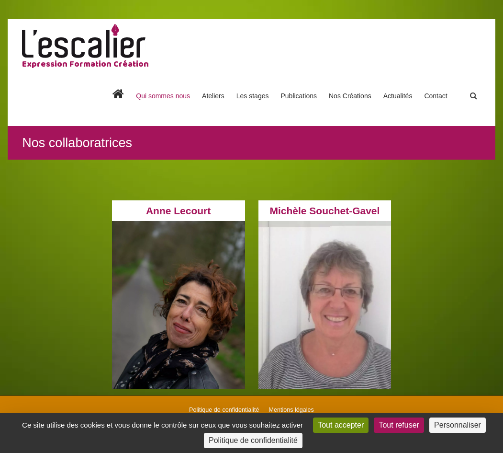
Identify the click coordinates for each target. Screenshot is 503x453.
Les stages (252, 96)
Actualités (398, 96)
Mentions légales (291, 410)
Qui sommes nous (163, 96)
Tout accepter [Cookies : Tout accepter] (341, 425)
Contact (435, 96)
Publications (298, 96)
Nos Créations (350, 96)
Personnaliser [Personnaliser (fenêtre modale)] (457, 425)
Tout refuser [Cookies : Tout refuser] (399, 425)
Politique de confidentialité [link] (253, 440)
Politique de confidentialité (224, 410)
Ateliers (213, 96)
